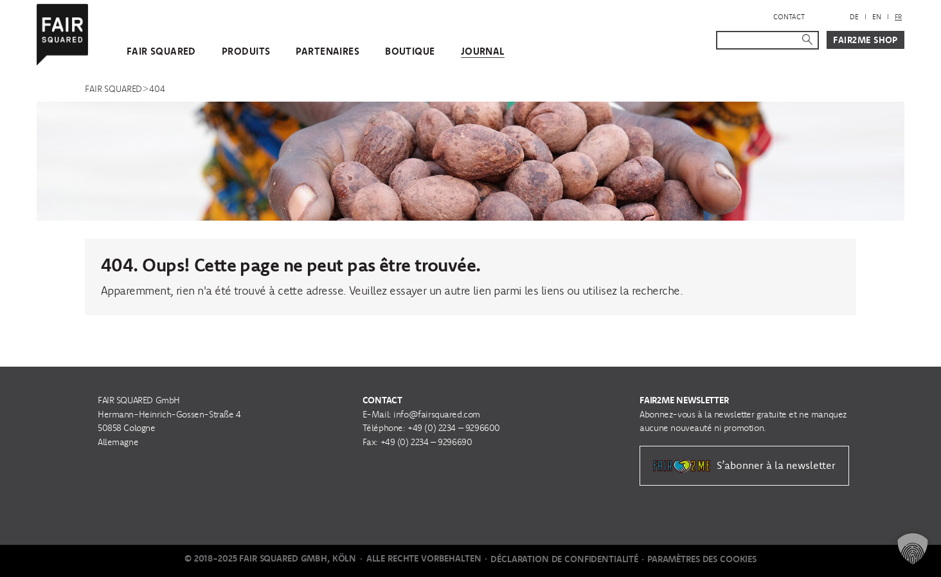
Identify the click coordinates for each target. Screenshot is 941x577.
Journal (483, 51)
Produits (246, 51)
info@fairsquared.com (436, 414)
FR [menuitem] (898, 16)
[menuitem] (854, 17)
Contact (789, 16)
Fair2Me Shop (865, 40)
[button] (912, 548)
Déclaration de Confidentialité (564, 559)
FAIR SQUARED (161, 51)
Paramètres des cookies (702, 559)
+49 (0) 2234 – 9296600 (454, 428)
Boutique (410, 51)
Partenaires (327, 51)
